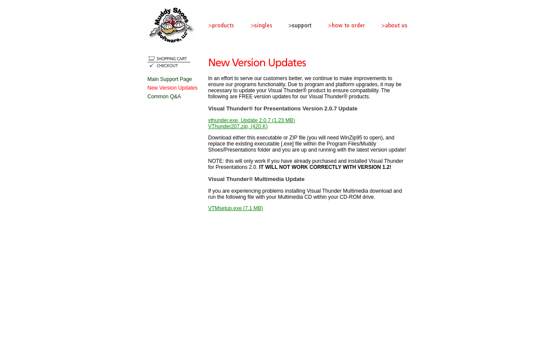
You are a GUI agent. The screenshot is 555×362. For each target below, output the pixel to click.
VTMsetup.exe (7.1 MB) (235, 208)
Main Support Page (169, 79)
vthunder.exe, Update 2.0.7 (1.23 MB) (251, 120)
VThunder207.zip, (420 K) (238, 126)
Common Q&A (164, 97)
